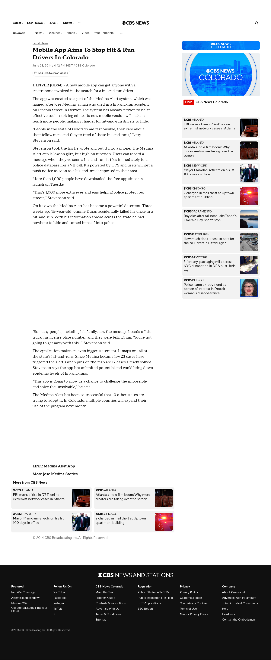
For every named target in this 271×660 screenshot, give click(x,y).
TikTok (57, 608)
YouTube (59, 592)
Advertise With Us (107, 608)
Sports (72, 33)
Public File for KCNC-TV (153, 592)
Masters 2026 (20, 603)
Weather (55, 33)
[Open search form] (256, 23)
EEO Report (145, 608)
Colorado (19, 33)
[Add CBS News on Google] (51, 73)
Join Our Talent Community (240, 603)
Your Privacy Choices (193, 603)
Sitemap (101, 619)
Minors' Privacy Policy (194, 614)
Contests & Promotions (111, 603)
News (39, 33)
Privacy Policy (189, 592)
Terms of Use (188, 608)
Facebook (59, 597)
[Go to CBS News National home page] (135, 23)
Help (225, 608)
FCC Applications (149, 603)
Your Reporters (105, 33)
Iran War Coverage (23, 592)
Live (54, 23)
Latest (18, 22)
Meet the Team (105, 592)
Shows (69, 22)
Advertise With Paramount (239, 597)
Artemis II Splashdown (25, 597)
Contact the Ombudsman (238, 619)
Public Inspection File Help (155, 597)
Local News (36, 22)
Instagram (59, 603)
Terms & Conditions (108, 614)
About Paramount (233, 592)
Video (86, 33)
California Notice (191, 597)
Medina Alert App (59, 466)
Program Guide (105, 597)
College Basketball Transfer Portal (29, 609)
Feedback (228, 614)
